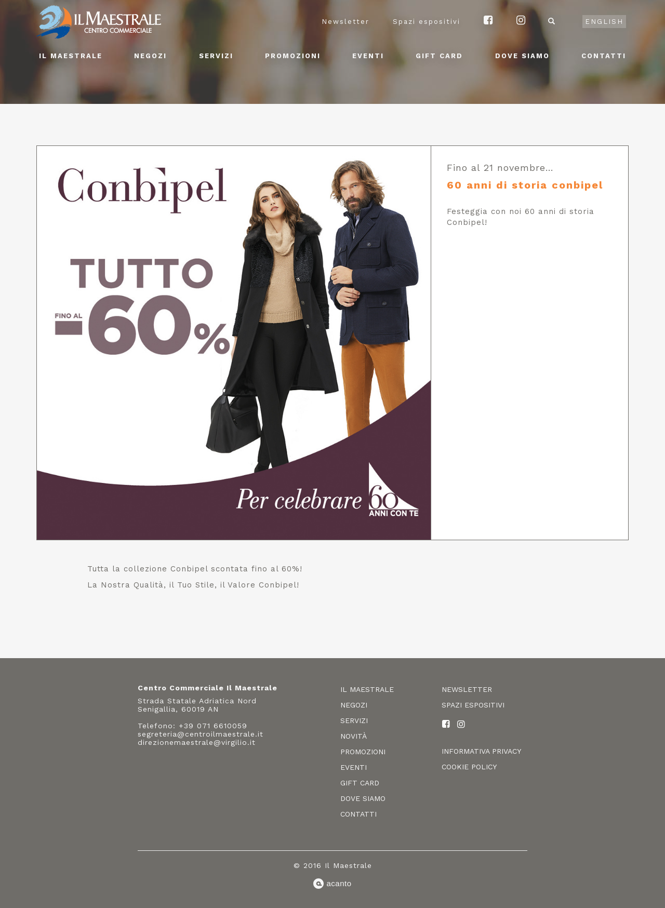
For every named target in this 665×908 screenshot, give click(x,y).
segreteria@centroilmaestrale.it (200, 734)
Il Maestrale (70, 56)
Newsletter (345, 21)
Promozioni (293, 56)
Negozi (150, 56)
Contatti (603, 56)
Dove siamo (522, 56)
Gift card (439, 56)
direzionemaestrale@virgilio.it (197, 742)
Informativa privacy (481, 751)
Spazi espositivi (426, 21)
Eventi (368, 56)
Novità (353, 736)
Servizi (216, 56)
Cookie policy (469, 767)
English (604, 21)
